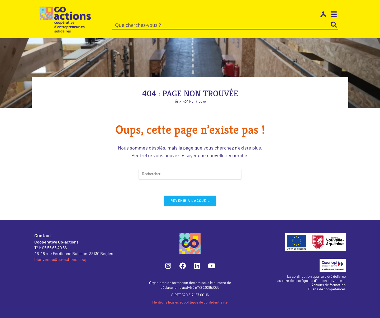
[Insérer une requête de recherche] (190, 174)
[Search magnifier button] (334, 25)
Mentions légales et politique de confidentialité (189, 302)
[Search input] (221, 25)
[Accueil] (176, 101)
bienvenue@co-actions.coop (61, 259)
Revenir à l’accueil (190, 201)
